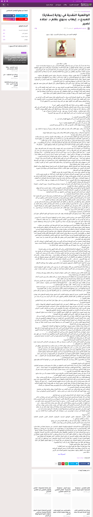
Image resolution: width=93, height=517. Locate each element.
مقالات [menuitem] (65, 4)
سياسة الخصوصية (87, 1)
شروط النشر (79, 1)
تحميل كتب (15, 34)
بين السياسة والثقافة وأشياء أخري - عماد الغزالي (11, 84)
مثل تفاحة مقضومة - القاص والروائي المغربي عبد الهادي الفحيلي (42, 490)
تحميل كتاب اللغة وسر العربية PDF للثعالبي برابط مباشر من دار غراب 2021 (15, 58)
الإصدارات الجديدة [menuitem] (74, 4)
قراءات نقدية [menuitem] (49, 4)
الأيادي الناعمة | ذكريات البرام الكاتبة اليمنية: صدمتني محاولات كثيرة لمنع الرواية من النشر (42, 513)
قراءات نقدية (77, 11)
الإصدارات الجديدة (15, 30)
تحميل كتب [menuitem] (58, 4)
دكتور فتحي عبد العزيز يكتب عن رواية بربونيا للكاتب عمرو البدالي (62, 512)
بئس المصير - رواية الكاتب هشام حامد (12, 68)
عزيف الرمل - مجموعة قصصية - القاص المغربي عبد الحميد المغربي (63, 490)
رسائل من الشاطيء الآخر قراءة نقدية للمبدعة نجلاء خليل (82, 512)
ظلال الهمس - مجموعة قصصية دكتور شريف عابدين (81, 489)
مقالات (15, 40)
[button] (8, 4)
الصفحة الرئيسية (85, 11)
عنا (73, 1)
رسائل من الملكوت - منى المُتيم (10, 75)
